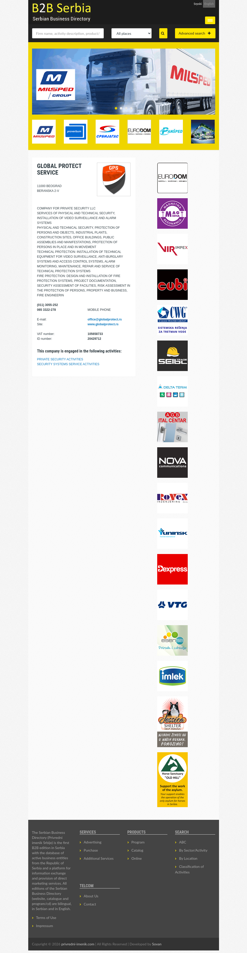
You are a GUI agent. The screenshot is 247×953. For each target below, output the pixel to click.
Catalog (137, 850)
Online (137, 858)
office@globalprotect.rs (105, 319)
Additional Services (98, 858)
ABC (182, 842)
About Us (91, 896)
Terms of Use (46, 917)
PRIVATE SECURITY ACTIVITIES (60, 359)
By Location (188, 858)
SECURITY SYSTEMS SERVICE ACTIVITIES (68, 364)
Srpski (198, 4)
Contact (90, 904)
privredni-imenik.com (77, 944)
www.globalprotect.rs (103, 324)
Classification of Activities (189, 869)
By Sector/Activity (193, 850)
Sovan (157, 944)
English (209, 4)
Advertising (92, 842)
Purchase (91, 850)
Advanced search (195, 33)
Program (138, 842)
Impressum (44, 926)
